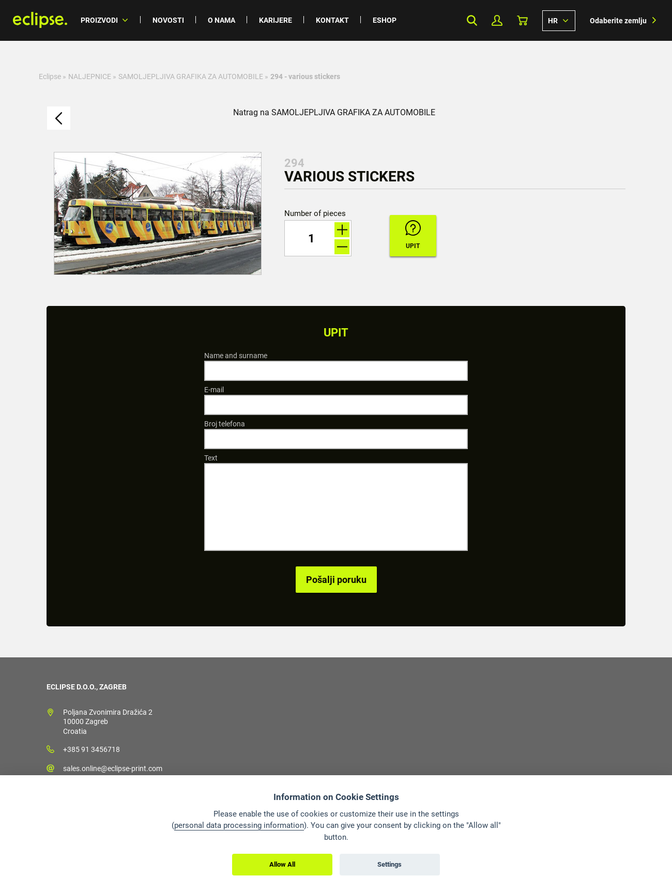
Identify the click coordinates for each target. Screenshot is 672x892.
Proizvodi (99, 20)
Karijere (275, 20)
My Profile (497, 20)
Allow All (282, 864)
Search (471, 20)
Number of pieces (315, 214)
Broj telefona (224, 423)
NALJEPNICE (89, 76)
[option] (157, 213)
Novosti (168, 20)
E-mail (214, 389)
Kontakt (332, 20)
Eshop (384, 20)
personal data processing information (239, 825)
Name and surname (235, 355)
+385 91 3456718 (91, 749)
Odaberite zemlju (618, 20)
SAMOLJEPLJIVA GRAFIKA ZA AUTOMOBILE (190, 76)
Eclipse (50, 76)
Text (211, 458)
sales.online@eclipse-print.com (112, 768)
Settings (389, 864)
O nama (221, 20)
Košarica (522, 20)
